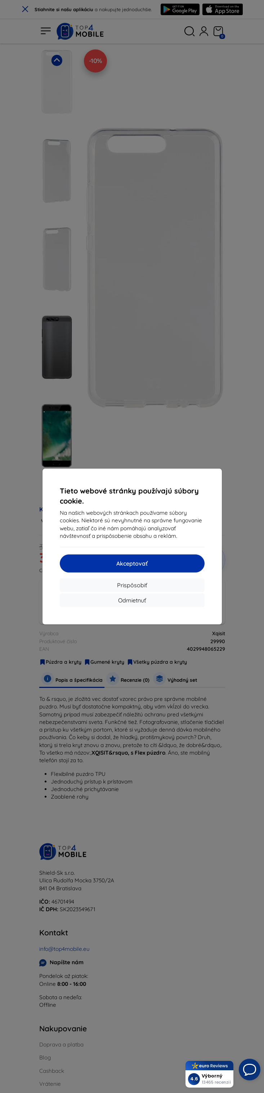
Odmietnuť (132, 600)
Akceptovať (132, 563)
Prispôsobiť (132, 585)
